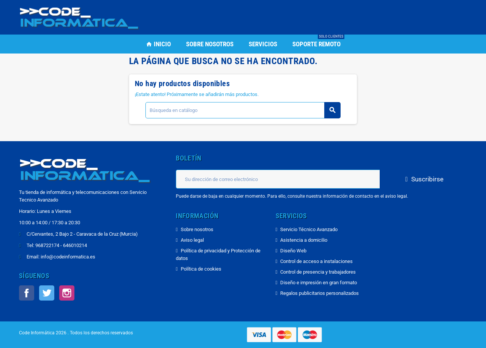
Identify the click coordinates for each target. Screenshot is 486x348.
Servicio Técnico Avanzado (309, 229)
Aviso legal (192, 240)
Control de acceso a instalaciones (316, 261)
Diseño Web (293, 251)
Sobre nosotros (197, 229)
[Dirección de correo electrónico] (278, 179)
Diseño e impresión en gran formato (318, 282)
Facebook (26, 293)
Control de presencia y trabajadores (318, 272)
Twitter (46, 293)
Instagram (66, 293)
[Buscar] (242, 110)
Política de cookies (201, 269)
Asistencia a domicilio (303, 240)
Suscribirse (423, 179)
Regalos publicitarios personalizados (319, 293)
